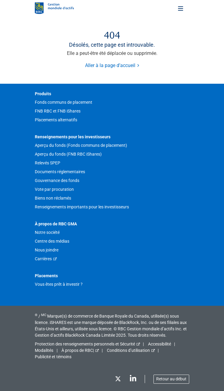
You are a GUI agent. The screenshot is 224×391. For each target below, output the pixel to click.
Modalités (44, 350)
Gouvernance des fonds (57, 180)
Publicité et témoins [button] (53, 356)
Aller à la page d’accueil (110, 65)
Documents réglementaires (60, 171)
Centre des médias (52, 241)
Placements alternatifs (56, 119)
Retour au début (171, 378)
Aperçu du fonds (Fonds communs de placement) (81, 145)
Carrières (43, 258)
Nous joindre (46, 250)
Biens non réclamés (53, 198)
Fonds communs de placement (63, 102)
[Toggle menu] (181, 8)
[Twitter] (117, 380)
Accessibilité (159, 344)
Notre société (47, 232)
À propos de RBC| (77, 350)
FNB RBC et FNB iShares (58, 111)
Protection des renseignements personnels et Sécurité (85, 344)
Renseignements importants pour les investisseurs (82, 206)
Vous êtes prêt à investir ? (59, 284)
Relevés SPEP (47, 162)
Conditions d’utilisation (128, 350)
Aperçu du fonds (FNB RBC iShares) (68, 154)
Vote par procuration (54, 189)
